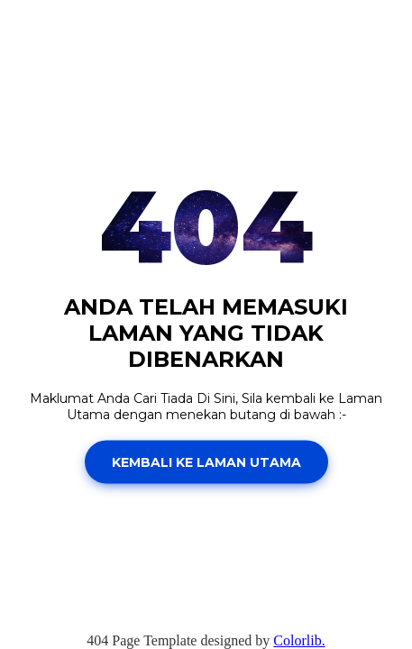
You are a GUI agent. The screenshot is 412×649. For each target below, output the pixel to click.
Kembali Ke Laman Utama (206, 461)
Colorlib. (299, 640)
